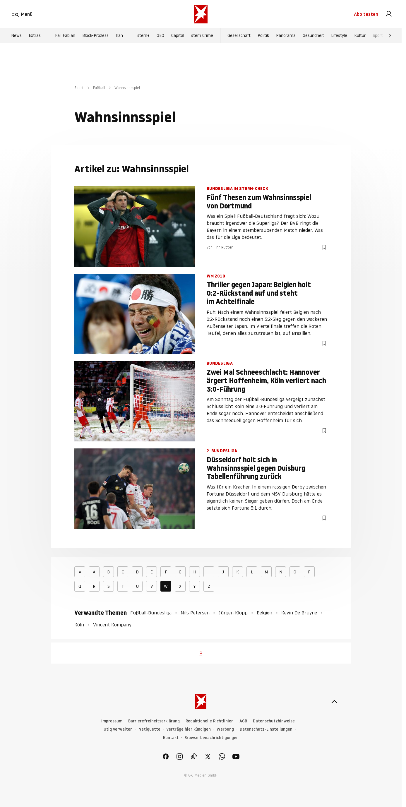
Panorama (286, 35)
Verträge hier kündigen (188, 729)
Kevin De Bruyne (299, 613)
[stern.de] (201, 14)
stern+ (143, 35)
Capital (177, 35)
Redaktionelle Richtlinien (210, 721)
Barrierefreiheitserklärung (154, 721)
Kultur (360, 35)
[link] (389, 14)
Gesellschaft (239, 35)
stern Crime (202, 35)
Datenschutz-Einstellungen (266, 729)
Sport (378, 35)
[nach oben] (334, 701)
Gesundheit (313, 35)
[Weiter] (390, 35)
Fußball (99, 87)
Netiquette (149, 729)
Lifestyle (339, 35)
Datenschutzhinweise (274, 721)
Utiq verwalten (118, 729)
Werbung (225, 729)
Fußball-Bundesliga (151, 613)
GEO (160, 35)
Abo (366, 14)
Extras (35, 35)
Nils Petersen (195, 613)
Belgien (264, 613)
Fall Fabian (65, 35)
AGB (243, 721)
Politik (263, 35)
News (16, 35)
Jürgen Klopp (233, 613)
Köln (79, 625)
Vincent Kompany (112, 625)
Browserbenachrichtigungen (211, 737)
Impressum (111, 721)
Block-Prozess (95, 35)
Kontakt (171, 737)
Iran (119, 35)
